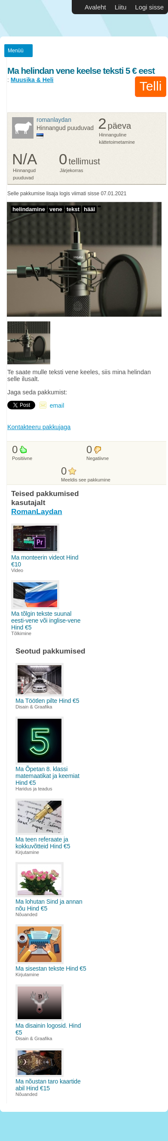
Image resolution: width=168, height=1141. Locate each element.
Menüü (16, 51)
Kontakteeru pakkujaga (38, 427)
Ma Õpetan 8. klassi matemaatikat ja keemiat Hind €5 (47, 776)
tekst (73, 209)
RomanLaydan (54, 119)
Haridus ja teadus (33, 788)
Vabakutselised (25, 18)
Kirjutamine (27, 852)
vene (55, 209)
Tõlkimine (21, 633)
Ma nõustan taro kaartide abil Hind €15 (48, 1085)
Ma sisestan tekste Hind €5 (50, 968)
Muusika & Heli (32, 79)
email (57, 405)
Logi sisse (149, 7)
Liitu (121, 7)
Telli (151, 86)
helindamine (28, 209)
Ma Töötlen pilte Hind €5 (47, 700)
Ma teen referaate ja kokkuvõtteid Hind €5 (42, 843)
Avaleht (95, 7)
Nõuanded (26, 914)
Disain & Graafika (33, 706)
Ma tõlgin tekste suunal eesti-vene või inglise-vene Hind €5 (45, 620)
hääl (89, 209)
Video (17, 570)
